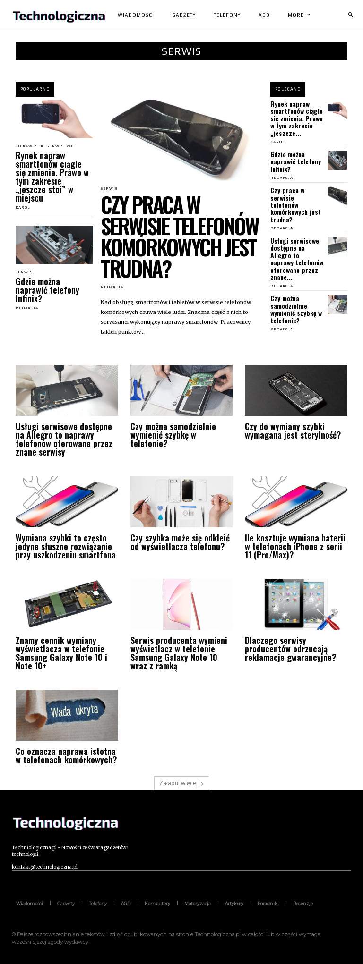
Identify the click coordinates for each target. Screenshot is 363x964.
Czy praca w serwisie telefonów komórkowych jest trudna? (180, 236)
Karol (23, 207)
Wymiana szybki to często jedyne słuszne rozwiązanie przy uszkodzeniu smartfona (66, 546)
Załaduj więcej (181, 783)
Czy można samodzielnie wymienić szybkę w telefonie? (296, 309)
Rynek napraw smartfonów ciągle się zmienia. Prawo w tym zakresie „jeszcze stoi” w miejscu (52, 176)
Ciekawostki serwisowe (45, 146)
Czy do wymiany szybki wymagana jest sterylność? (293, 430)
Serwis (24, 272)
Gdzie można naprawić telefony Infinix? (47, 289)
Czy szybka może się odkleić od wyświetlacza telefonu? (180, 542)
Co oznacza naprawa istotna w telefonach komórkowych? (66, 755)
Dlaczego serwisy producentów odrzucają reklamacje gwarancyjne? (290, 648)
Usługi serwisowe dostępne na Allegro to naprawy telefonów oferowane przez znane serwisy (64, 439)
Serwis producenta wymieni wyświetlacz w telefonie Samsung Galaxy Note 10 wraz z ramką (178, 653)
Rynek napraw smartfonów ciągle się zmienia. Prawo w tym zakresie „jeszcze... (296, 118)
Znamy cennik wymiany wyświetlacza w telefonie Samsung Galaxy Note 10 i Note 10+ (61, 653)
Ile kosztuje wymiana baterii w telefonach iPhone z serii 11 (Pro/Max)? (295, 546)
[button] (350, 15)
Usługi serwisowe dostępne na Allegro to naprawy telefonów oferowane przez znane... (296, 259)
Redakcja (27, 308)
